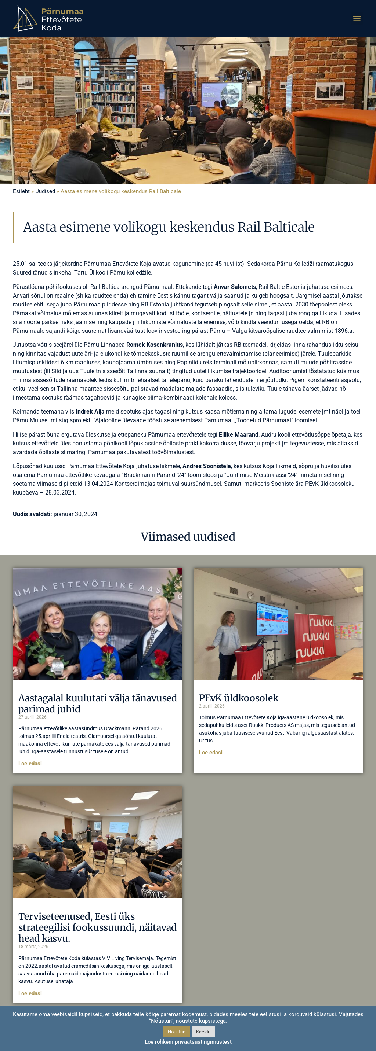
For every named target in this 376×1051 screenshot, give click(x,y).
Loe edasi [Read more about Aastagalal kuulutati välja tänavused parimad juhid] (30, 763)
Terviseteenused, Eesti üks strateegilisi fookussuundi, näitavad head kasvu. (97, 927)
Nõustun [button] (176, 1032)
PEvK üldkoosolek (239, 698)
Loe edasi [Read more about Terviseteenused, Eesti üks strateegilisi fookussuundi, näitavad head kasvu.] (30, 993)
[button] (357, 18)
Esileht (21, 191)
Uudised (45, 191)
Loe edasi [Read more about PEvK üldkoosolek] (211, 752)
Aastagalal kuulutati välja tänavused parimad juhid (97, 703)
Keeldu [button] (203, 1032)
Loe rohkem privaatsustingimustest (188, 1042)
